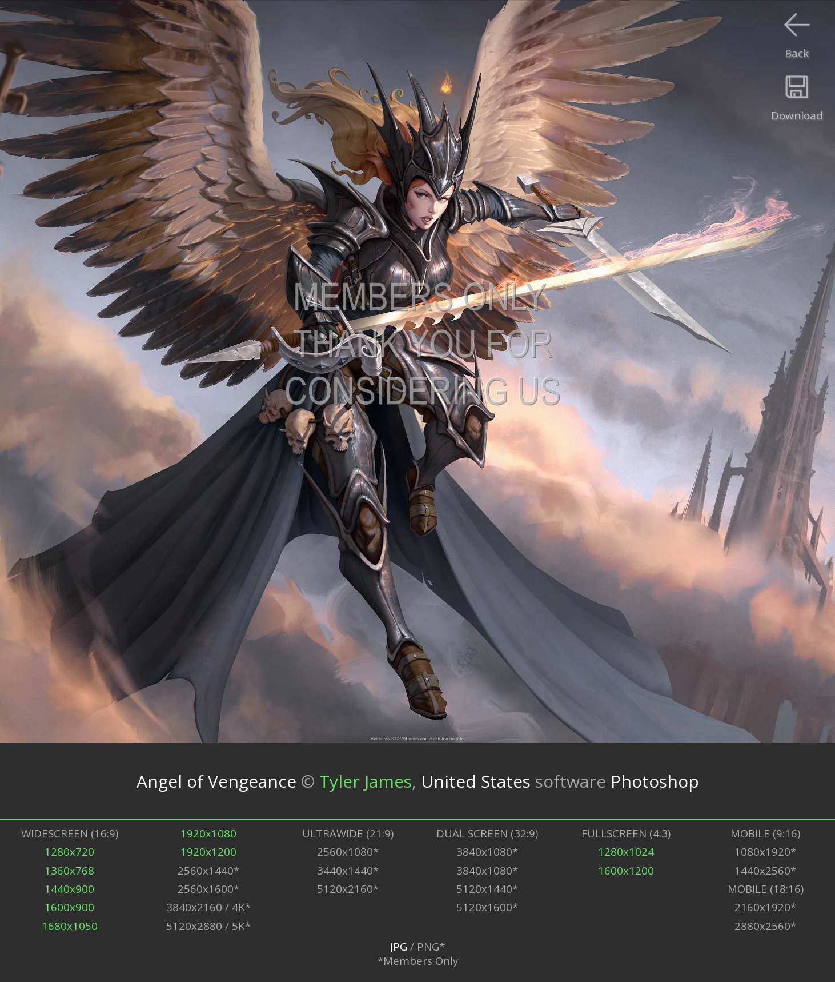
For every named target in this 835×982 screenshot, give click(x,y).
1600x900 (69, 907)
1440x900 (69, 888)
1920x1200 (208, 851)
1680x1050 (70, 926)
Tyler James (365, 781)
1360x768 (69, 870)
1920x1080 (208, 833)
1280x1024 (626, 851)
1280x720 (69, 851)
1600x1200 (626, 870)
